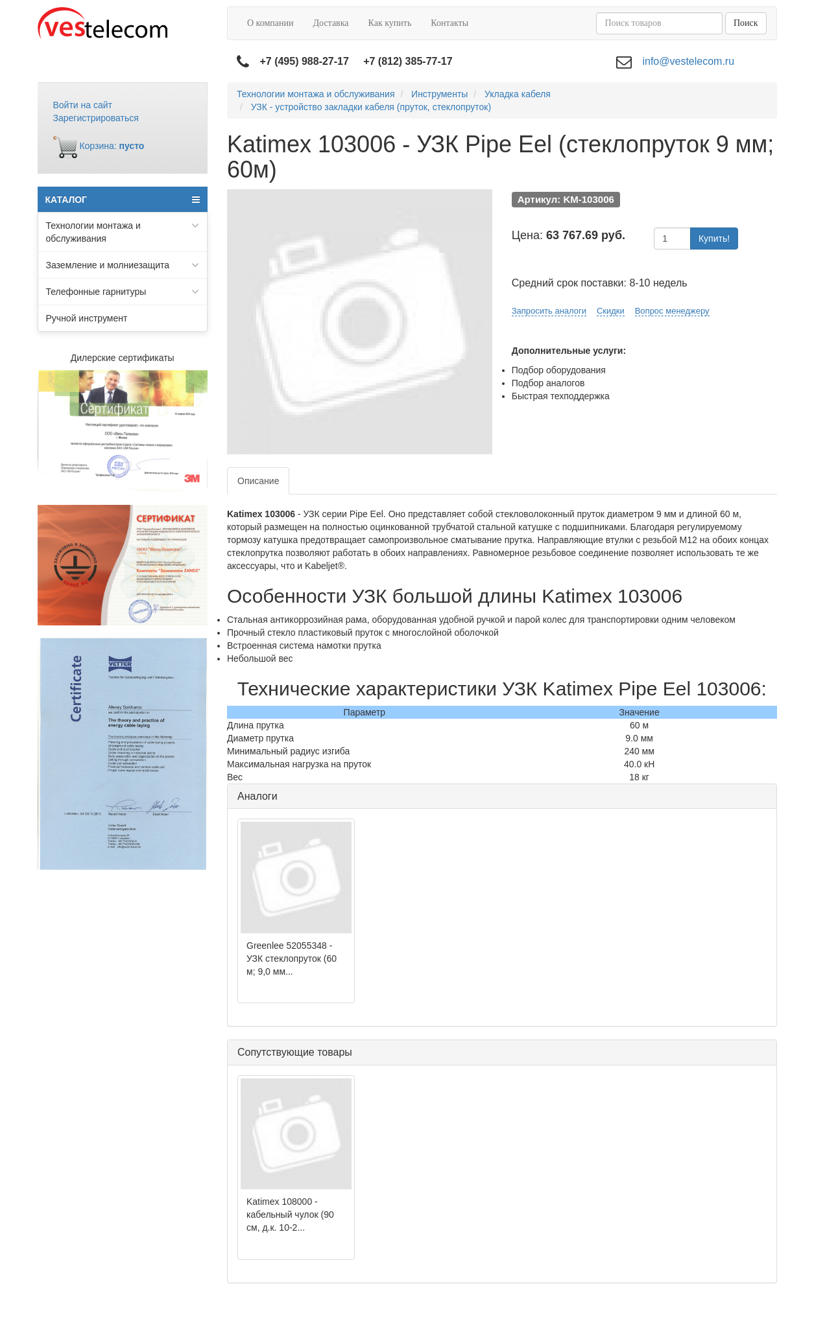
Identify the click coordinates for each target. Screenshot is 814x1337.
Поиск (746, 23)
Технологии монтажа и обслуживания (123, 231)
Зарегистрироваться (96, 118)
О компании (270, 23)
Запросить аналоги (549, 311)
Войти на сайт (83, 105)
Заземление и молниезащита (123, 265)
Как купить (390, 23)
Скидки (611, 311)
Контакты (449, 23)
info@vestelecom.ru (688, 61)
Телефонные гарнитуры (123, 291)
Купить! (714, 238)
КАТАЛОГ (122, 200)
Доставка (330, 23)
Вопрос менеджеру (672, 311)
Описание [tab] (258, 481)
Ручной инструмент (87, 318)
